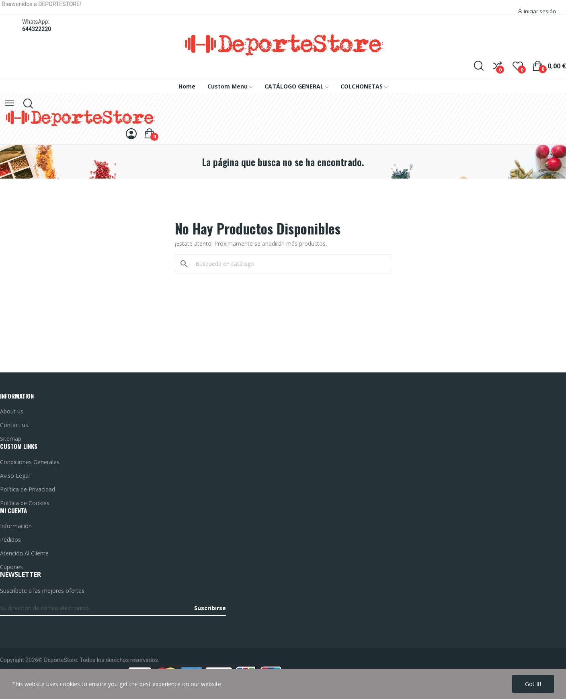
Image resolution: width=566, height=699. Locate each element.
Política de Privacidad (27, 489)
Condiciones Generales (29, 462)
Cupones (11, 567)
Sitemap (10, 438)
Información (16, 526)
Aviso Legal (15, 475)
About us (11, 411)
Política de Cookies (24, 503)
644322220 (36, 29)
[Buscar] (288, 264)
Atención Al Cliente (24, 553)
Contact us (14, 425)
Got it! (533, 684)
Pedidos (10, 539)
